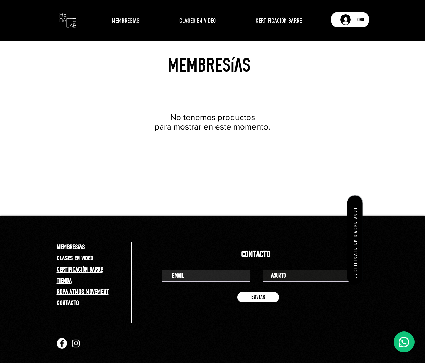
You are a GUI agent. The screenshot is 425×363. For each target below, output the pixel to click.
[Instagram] (76, 343)
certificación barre (80, 269)
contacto (68, 303)
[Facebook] (62, 343)
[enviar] (258, 297)
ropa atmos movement (83, 291)
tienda (64, 280)
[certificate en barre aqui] (354, 240)
